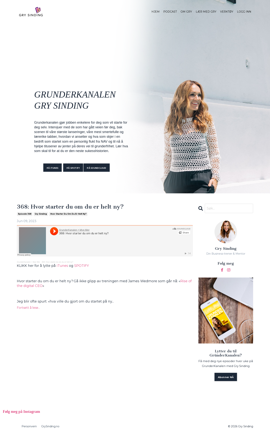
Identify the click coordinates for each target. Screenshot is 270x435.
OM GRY (186, 11)
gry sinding (41, 214)
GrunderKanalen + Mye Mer (28, 262)
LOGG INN (244, 11)
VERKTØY (226, 11)
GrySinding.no (50, 426)
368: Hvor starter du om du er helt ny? (70, 207)
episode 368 (24, 214)
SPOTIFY (81, 266)
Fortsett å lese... (28, 307)
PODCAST (170, 11)
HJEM (156, 11)
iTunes (62, 266)
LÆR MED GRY (206, 11)
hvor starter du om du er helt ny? (68, 214)
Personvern (29, 426)
